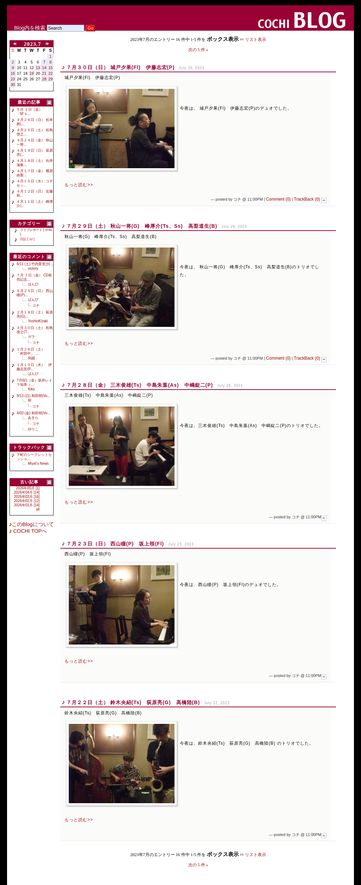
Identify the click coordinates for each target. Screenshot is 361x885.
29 (50, 79)
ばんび (33, 284)
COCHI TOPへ (29, 531)
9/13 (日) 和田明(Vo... (33, 396)
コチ (35, 305)
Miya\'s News (38, 463)
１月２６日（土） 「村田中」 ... (32, 351)
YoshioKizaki (38, 321)
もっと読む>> (79, 184)
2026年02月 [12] (27, 501)
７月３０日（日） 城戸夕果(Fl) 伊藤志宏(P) (120, 67)
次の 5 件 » (198, 49)
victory (33, 268)
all (37, 509)
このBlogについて (33, 524)
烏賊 (31, 358)
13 (38, 68)
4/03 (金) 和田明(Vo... (33, 413)
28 (44, 79)
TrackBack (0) (307, 199)
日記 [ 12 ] (27, 239)
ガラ (31, 336)
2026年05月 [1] (27, 488)
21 (44, 73)
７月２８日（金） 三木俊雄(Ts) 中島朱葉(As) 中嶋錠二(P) (139, 385)
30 (13, 85)
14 (44, 68)
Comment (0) (278, 199)
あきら (33, 418)
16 (13, 73)
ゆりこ (33, 429)
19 (32, 73)
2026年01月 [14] (27, 505)
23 (13, 79)
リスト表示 (255, 39)
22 (50, 73)
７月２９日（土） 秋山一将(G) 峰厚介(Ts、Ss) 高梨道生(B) (141, 226)
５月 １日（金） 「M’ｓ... (29, 112)
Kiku (31, 389)
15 (50, 68)
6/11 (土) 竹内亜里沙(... (35, 264)
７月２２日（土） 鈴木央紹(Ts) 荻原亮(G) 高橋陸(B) (133, 702)
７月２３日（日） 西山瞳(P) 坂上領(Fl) (115, 544)
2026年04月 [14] (27, 492)
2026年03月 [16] (27, 497)
